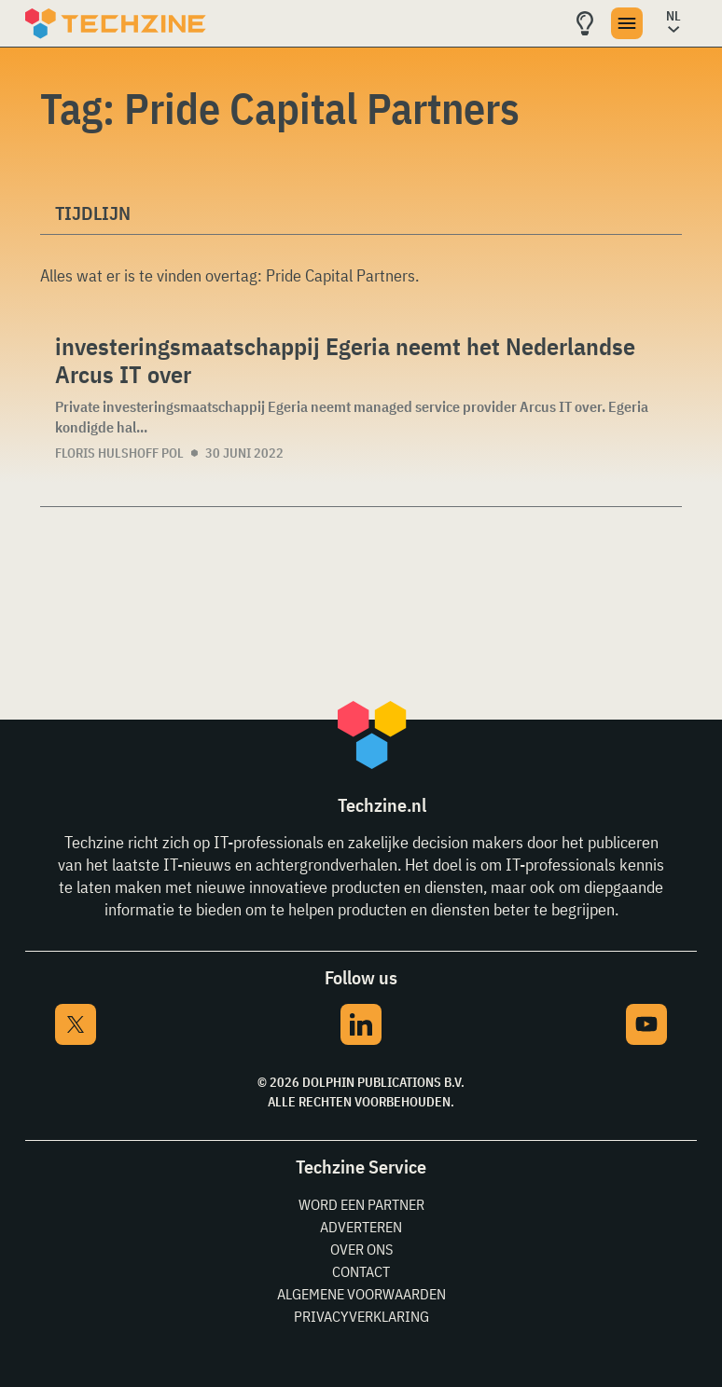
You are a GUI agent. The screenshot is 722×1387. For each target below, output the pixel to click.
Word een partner (361, 1204)
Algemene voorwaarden (361, 1293)
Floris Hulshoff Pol (119, 453)
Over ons (361, 1249)
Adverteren (361, 1226)
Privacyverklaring (361, 1316)
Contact (361, 1271)
